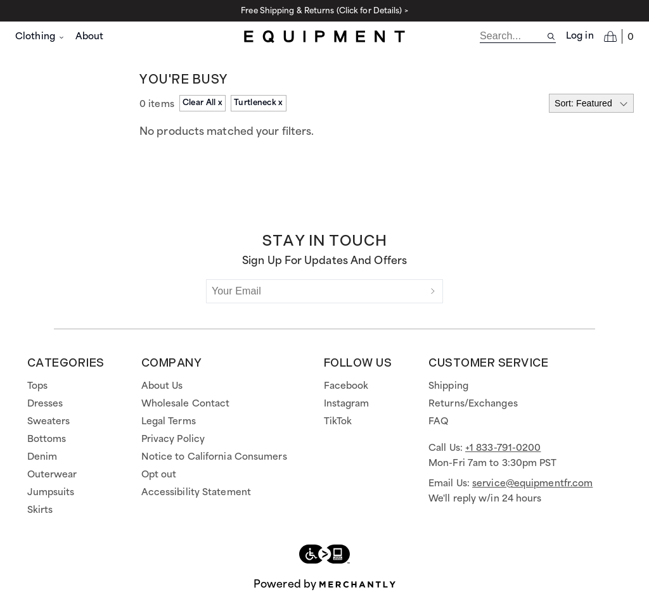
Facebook (346, 386)
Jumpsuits (51, 492)
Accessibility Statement (196, 492)
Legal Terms (168, 421)
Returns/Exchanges (473, 404)
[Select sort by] (591, 103)
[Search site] (551, 36)
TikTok (338, 421)
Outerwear (52, 474)
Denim (42, 457)
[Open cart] (619, 36)
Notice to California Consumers (214, 457)
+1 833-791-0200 (503, 448)
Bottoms (47, 439)
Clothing (40, 36)
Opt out (159, 474)
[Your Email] (315, 291)
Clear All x (202, 103)
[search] (513, 36)
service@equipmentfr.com (532, 483)
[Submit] (432, 291)
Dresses (45, 404)
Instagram (346, 404)
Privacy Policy (173, 439)
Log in (580, 36)
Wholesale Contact (185, 404)
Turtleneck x (258, 103)
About (89, 36)
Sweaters (48, 421)
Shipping (448, 386)
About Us (162, 386)
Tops (37, 386)
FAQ (438, 421)
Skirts (40, 510)
